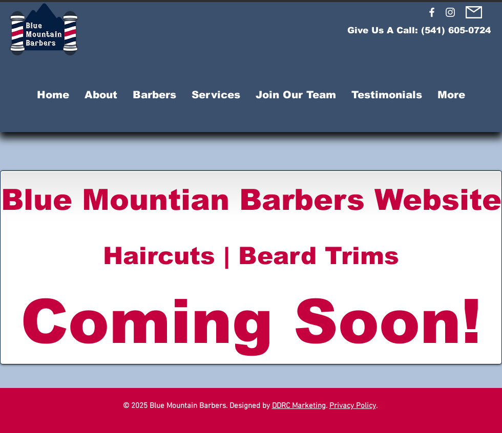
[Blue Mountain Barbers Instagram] (450, 12)
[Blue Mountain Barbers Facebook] (432, 12)
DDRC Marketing (299, 405)
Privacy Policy (352, 405)
